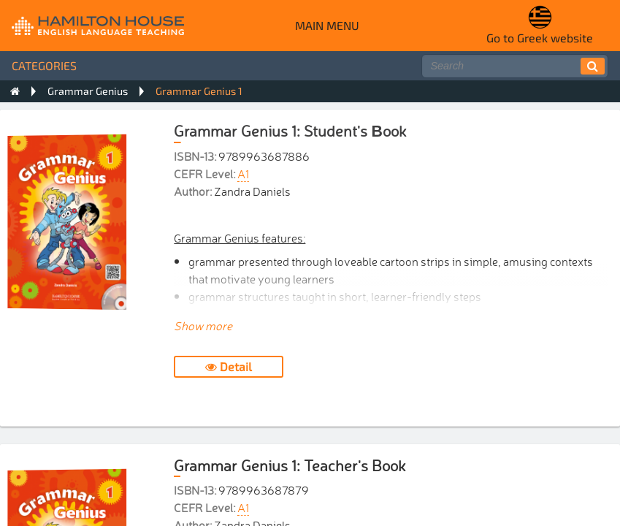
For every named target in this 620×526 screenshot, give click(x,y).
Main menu (327, 25)
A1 (243, 173)
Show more (203, 325)
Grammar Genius (87, 91)
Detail (228, 366)
